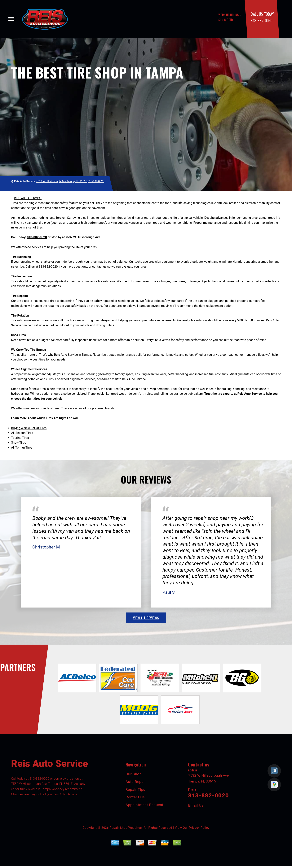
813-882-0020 (261, 20)
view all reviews (146, 617)
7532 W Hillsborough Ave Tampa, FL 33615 (61, 181)
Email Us (195, 805)
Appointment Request (144, 805)
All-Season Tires (22, 433)
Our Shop (134, 774)
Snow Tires (18, 442)
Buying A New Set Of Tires (28, 428)
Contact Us (135, 797)
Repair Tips (135, 789)
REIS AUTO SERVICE (28, 198)
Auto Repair (136, 781)
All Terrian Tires (21, 447)
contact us (99, 266)
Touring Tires (20, 438)
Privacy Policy (199, 828)
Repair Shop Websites (126, 828)
